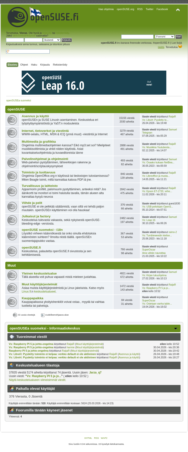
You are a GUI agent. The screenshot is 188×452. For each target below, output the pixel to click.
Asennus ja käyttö (35, 116)
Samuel (172, 129)
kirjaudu (47, 32)
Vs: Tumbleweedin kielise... (157, 235)
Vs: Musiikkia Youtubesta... (156, 147)
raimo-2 (172, 232)
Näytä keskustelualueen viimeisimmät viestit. (37, 380)
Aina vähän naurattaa (154, 253)
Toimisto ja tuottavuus (38, 172)
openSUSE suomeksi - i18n (42, 230)
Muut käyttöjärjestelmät (39, 284)
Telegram (147, 132)
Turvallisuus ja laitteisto (40, 186)
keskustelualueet (45, 291)
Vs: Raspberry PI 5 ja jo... (156, 288)
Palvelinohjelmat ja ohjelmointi (45, 159)
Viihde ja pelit (32, 203)
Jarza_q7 (95, 372)
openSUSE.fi (31, 247)
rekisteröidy (62, 32)
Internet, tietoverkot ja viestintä (45, 131)
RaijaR (172, 116)
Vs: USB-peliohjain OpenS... (157, 206)
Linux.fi (26, 291)
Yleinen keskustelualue (39, 273)
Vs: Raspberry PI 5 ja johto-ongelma (31, 343)
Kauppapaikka (32, 298)
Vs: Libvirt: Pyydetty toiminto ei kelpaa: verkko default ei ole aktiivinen (52, 354)
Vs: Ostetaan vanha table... (157, 303)
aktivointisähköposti (24, 35)
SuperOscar (148, 249)
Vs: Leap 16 (148, 220)
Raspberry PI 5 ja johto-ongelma (28, 350)
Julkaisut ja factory (36, 216)
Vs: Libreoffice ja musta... (156, 176)
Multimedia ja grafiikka (39, 141)
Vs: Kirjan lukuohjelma (154, 275)
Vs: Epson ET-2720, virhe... (157, 191)
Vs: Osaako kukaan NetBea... (158, 162)
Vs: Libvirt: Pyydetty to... (155, 120)
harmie (70, 347)
